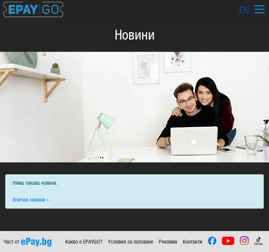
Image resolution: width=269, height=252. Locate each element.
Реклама (168, 242)
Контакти (192, 242)
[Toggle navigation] (259, 9)
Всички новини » (31, 200)
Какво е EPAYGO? (83, 242)
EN (244, 10)
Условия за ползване (130, 242)
